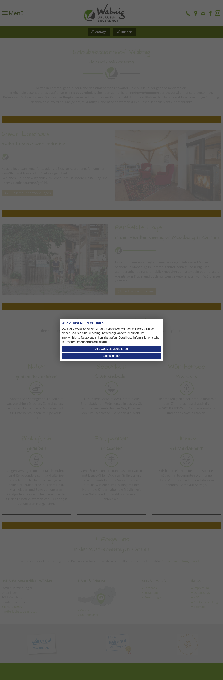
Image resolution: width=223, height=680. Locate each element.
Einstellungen (111, 356)
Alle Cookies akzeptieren (111, 348)
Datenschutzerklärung (91, 342)
